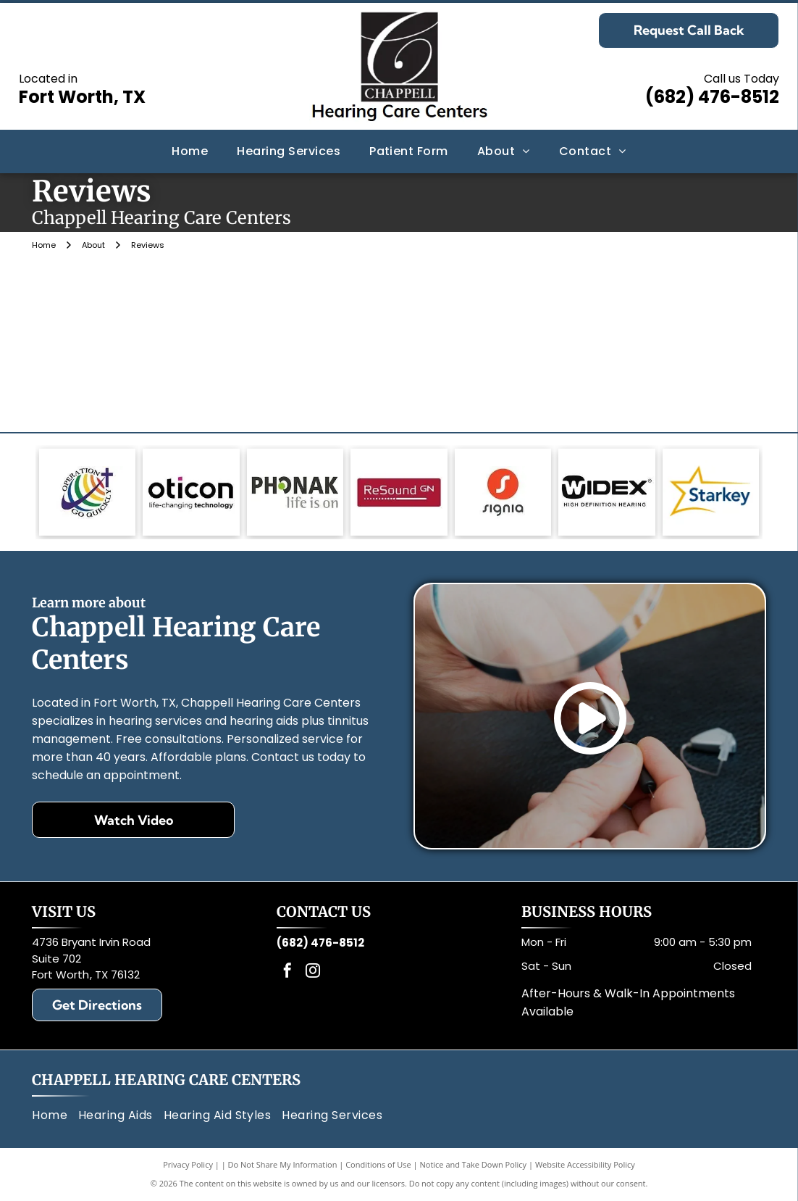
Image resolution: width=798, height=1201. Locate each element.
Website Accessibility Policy (585, 1164)
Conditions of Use (378, 1164)
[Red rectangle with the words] (398, 492)
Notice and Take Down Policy (473, 1164)
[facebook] (287, 972)
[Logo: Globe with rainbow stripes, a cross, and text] (87, 492)
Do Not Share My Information (282, 1164)
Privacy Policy (188, 1164)
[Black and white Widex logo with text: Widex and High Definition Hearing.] (606, 492)
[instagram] (313, 972)
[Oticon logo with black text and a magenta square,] (191, 492)
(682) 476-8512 (712, 97)
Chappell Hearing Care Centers (166, 1080)
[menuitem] (189, 151)
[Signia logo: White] (503, 492)
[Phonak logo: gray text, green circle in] (295, 492)
